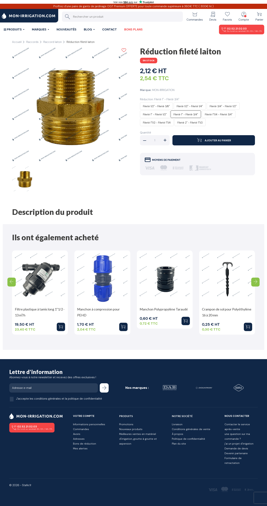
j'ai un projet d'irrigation (239, 443)
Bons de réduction (84, 443)
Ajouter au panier (213, 140)
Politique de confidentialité (188, 438)
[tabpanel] (69, 104)
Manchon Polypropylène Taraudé (164, 309)
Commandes (81, 429)
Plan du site (179, 443)
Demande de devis (236, 448)
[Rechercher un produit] (122, 17)
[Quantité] (154, 140)
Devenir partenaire (236, 453)
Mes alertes (80, 448)
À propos (177, 434)
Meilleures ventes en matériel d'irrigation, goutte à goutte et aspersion (138, 438)
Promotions (126, 424)
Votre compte (83, 416)
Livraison (177, 424)
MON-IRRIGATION (163, 90)
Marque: (145, 90)
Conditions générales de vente (191, 429)
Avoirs (76, 434)
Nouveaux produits (130, 429)
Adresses (79, 438)
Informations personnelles (89, 424)
